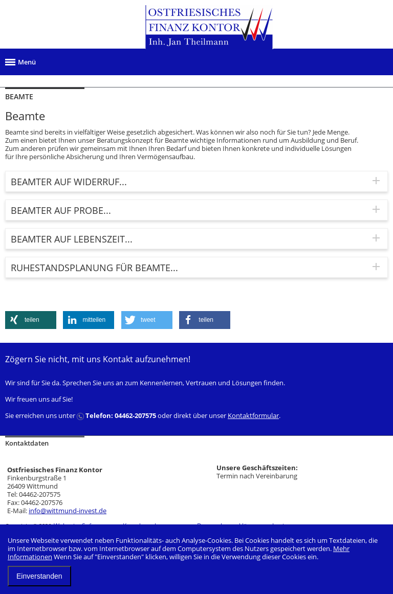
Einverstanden (39, 576)
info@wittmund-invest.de (67, 510)
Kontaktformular (253, 415)
